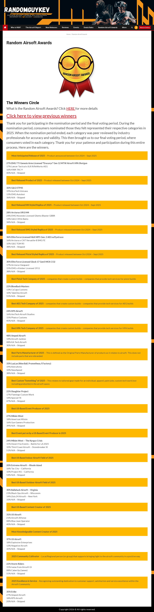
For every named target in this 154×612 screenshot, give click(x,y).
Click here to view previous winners (41, 115)
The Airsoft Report (33, 27)
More (124, 27)
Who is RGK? (16, 27)
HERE (70, 108)
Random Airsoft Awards (107, 27)
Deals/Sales (88, 27)
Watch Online (145, 27)
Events (76, 27)
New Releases (51, 27)
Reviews (65, 27)
